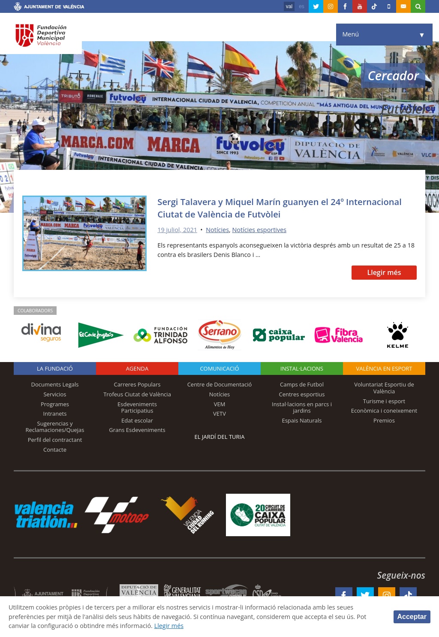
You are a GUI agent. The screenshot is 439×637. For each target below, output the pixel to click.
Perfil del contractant (55, 440)
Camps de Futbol (302, 384)
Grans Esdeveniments (137, 430)
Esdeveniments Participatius (137, 407)
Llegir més (384, 272)
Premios (384, 420)
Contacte (54, 449)
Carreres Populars (137, 384)
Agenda (137, 368)
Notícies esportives (259, 230)
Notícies (217, 230)
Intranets (55, 413)
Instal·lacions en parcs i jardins (302, 407)
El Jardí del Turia (220, 437)
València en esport (384, 368)
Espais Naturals (302, 420)
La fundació (55, 368)
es (301, 6)
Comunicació (219, 368)
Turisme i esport (384, 401)
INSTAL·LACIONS (301, 368)
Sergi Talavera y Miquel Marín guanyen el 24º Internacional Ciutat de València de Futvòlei (279, 208)
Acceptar (412, 616)
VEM (220, 404)
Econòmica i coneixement (384, 410)
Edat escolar (137, 420)
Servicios (54, 394)
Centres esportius (302, 394)
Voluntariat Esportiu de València (384, 387)
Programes (55, 404)
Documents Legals (55, 384)
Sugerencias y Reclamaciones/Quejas (55, 427)
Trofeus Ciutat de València (137, 394)
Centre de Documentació (219, 384)
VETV (219, 413)
